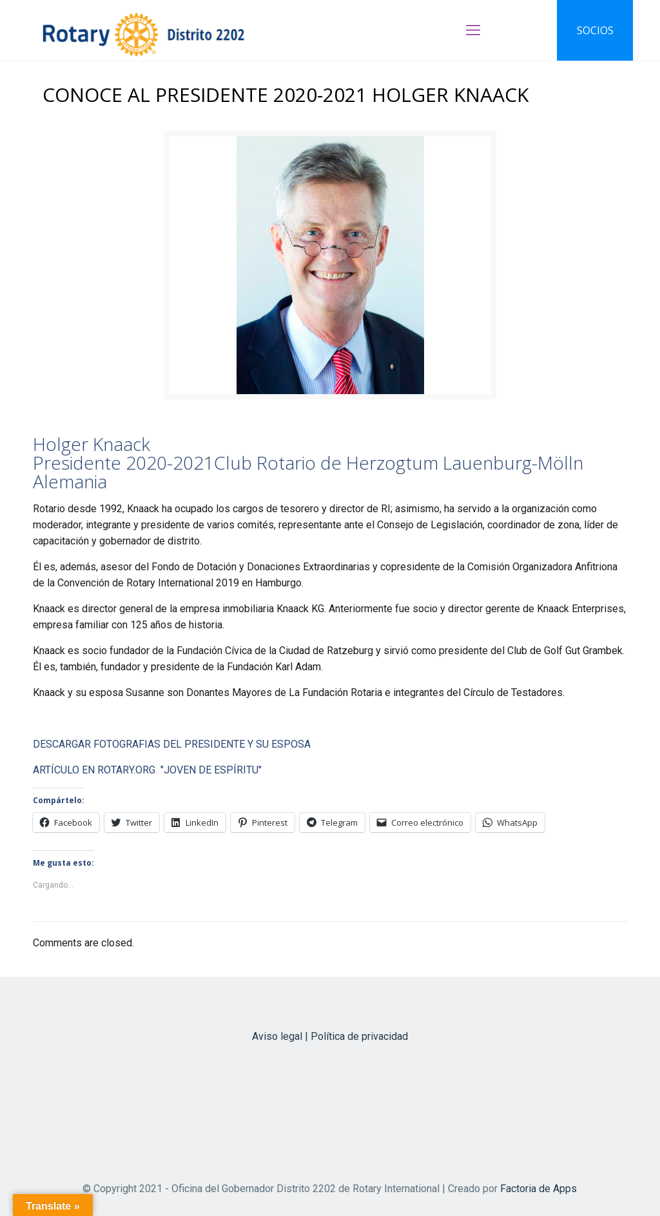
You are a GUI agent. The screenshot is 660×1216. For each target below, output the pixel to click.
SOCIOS (595, 30)
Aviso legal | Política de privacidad (330, 1036)
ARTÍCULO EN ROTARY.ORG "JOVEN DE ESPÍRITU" (147, 770)
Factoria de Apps (538, 1188)
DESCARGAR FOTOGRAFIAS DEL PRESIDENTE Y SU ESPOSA (172, 744)
